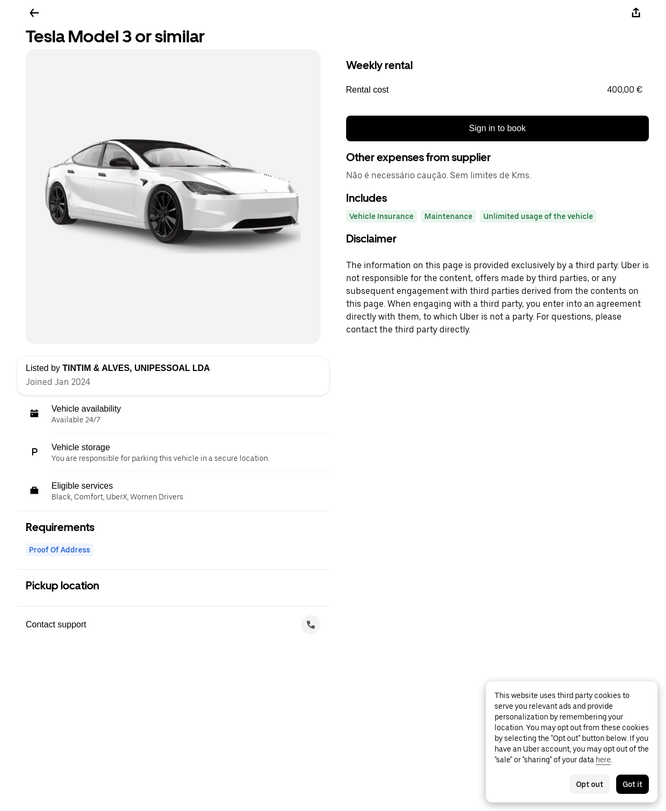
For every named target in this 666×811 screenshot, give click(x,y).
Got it (632, 784)
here (603, 759)
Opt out (589, 784)
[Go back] (34, 13)
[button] (497, 90)
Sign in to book (497, 128)
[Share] (636, 13)
